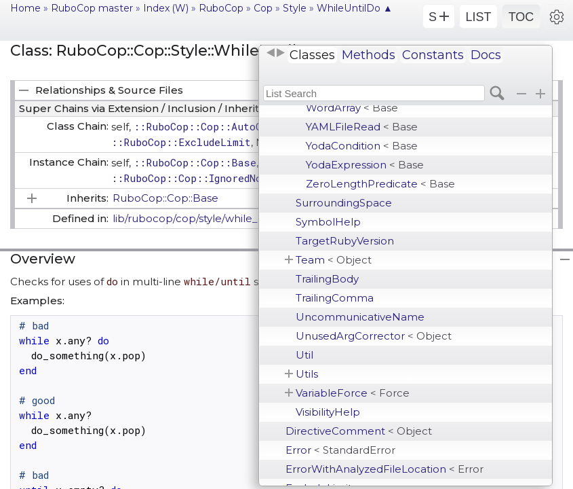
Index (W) (166, 8)
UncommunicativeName (360, 316)
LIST (478, 17)
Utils (307, 373)
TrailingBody (327, 278)
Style (295, 8)
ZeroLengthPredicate (380, 183)
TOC (521, 17)
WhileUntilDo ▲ (355, 8)
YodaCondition (362, 145)
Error (340, 449)
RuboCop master (92, 8)
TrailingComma (335, 297)
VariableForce (353, 392)
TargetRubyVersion (345, 240)
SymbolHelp (328, 221)
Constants (433, 55)
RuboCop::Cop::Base (165, 198)
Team (334, 259)
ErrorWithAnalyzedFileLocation (384, 469)
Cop (263, 8)
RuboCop (221, 8)
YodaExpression (365, 164)
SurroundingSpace (344, 202)
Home (25, 8)
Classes (312, 55)
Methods (368, 55)
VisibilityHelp (328, 411)
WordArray (352, 107)
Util (304, 354)
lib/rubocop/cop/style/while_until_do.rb (213, 218)
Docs (486, 55)
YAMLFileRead (362, 126)
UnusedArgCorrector (374, 335)
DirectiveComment (358, 430)
